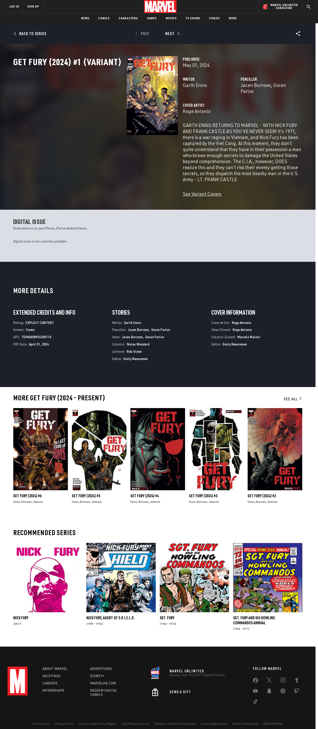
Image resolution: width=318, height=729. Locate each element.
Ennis (16, 494)
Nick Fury (20, 609)
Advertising (101, 662)
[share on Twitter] (269, 674)
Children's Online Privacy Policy (175, 717)
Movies (171, 18)
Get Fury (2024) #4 (144, 487)
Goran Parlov (246, 107)
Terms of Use (41, 717)
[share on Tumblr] (296, 674)
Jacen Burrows (216, 107)
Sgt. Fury (167, 609)
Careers (50, 676)
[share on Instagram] (282, 674)
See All (293, 390)
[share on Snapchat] (269, 685)
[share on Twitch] (296, 685)
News (85, 18)
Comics (103, 18)
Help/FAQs (52, 669)
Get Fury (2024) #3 (203, 487)
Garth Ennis (115, 107)
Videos (214, 18)
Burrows (26, 494)
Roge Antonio (117, 127)
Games (152, 18)
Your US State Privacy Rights (97, 717)
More (233, 18)
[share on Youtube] (255, 685)
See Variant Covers (122, 186)
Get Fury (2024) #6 (27, 487)
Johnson (38, 494)
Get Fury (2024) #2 (262, 487)
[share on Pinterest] (282, 685)
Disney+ (97, 669)
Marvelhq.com (103, 676)
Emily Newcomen (135, 350)
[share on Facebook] (255, 674)
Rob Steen (134, 343)
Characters (128, 18)
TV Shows (193, 18)
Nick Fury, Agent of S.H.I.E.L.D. (110, 609)
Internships (54, 684)
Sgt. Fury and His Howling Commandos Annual (254, 612)
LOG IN (14, 6)
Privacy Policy (64, 717)
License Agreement (214, 717)
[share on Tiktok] (255, 695)
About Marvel (55, 662)
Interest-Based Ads (245, 717)
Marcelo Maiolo (248, 329)
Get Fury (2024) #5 (86, 487)
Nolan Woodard (138, 336)
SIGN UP (33, 6)
